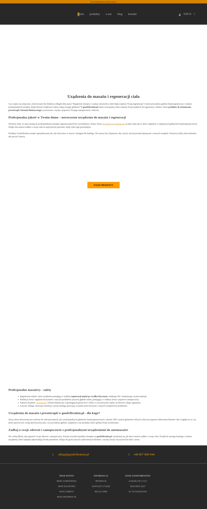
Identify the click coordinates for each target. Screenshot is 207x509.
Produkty (95, 14)
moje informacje (66, 497)
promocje (101, 481)
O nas (109, 14)
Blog (119, 14)
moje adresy (66, 491)
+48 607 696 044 (144, 454)
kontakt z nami (101, 486)
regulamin (101, 491)
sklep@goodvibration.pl (73, 454)
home (81, 14)
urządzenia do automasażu (114, 124)
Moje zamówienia (67, 481)
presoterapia (41, 403)
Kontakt (132, 14)
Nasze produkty (103, 185)
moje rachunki (66, 486)
